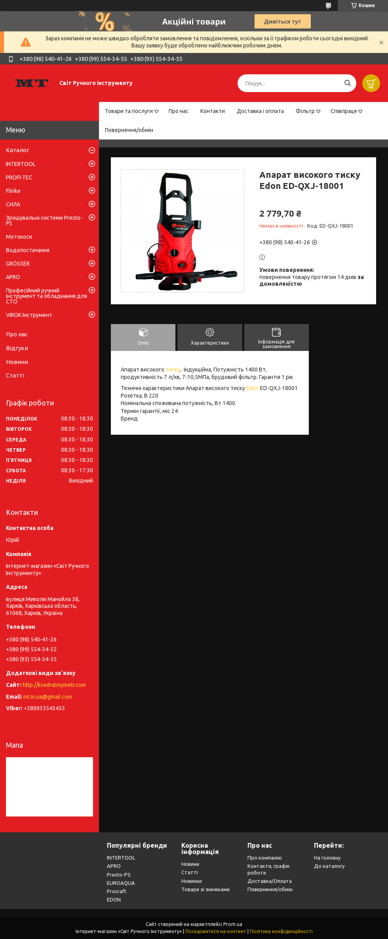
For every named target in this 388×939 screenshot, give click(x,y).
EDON (114, 899)
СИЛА (13, 204)
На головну (327, 857)
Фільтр (305, 111)
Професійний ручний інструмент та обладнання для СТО (46, 296)
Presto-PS (119, 874)
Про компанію (264, 857)
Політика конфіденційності (281, 931)
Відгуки (17, 348)
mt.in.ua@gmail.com (47, 697)
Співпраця (344, 111)
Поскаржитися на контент (215, 931)
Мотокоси (19, 237)
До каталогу (329, 866)
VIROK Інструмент (29, 315)
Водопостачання (27, 250)
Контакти (212, 111)
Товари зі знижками (205, 889)
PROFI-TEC (19, 177)
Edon (252, 388)
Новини (17, 361)
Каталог (17, 150)
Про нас (178, 111)
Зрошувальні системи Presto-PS (44, 220)
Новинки (191, 881)
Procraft (116, 891)
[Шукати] (347, 83)
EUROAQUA (121, 883)
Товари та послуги (129, 111)
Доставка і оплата (260, 111)
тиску (172, 369)
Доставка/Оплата (269, 881)
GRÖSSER (18, 263)
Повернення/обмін (129, 130)
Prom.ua (232, 924)
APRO (13, 277)
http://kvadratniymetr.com (54, 685)
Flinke (13, 191)
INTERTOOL (21, 164)
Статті (15, 375)
